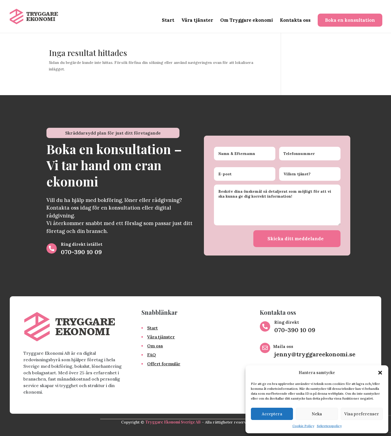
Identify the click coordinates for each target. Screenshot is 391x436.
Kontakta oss (295, 20)
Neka (317, 413)
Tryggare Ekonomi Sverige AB (173, 422)
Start (168, 20)
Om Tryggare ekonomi (246, 20)
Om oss (155, 345)
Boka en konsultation (350, 20)
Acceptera (272, 413)
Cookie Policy (303, 426)
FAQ (151, 354)
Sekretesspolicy (329, 426)
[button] (380, 372)
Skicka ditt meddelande (295, 239)
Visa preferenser (361, 413)
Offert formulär (163, 363)
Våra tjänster (197, 20)
